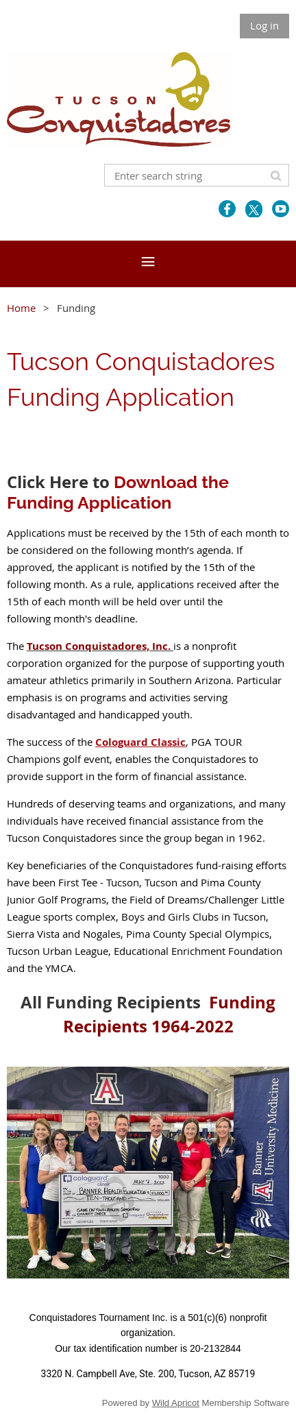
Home (21, 308)
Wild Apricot (175, 1403)
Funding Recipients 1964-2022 (169, 1014)
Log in (264, 25)
